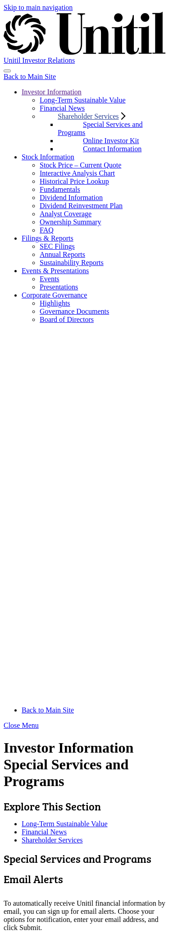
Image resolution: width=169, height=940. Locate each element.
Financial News (62, 108)
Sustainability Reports (72, 262)
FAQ (47, 230)
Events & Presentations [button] (55, 271)
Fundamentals (60, 189)
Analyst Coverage (65, 214)
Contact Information (112, 149)
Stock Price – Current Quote (80, 165)
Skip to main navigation (38, 7)
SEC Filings (57, 246)
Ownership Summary (70, 222)
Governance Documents (74, 311)
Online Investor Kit (111, 140)
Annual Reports (62, 254)
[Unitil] (84, 38)
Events (49, 279)
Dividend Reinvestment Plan (81, 205)
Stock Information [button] (48, 157)
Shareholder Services (52, 840)
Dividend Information (71, 197)
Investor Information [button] (52, 92)
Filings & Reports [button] (47, 238)
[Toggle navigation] (7, 71)
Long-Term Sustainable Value (83, 100)
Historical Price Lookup (74, 181)
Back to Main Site (30, 76)
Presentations (59, 287)
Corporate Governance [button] (54, 295)
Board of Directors (67, 319)
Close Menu (21, 725)
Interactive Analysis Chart (77, 173)
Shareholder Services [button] (88, 116)
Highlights (55, 303)
